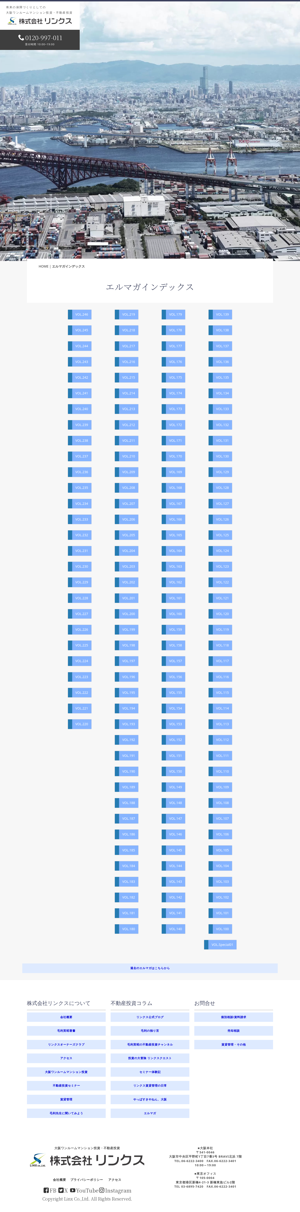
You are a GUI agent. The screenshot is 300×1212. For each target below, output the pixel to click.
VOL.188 (128, 802)
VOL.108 (222, 802)
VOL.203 (128, 566)
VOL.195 (128, 692)
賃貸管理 (66, 1099)
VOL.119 (222, 629)
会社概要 (66, 1017)
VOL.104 (222, 866)
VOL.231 (81, 550)
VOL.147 (175, 818)
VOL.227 (81, 614)
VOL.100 (222, 929)
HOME (44, 266)
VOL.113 (222, 724)
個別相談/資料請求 (233, 1017)
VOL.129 (222, 472)
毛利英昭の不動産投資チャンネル (150, 1044)
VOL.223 (81, 677)
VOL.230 (81, 566)
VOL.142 (175, 897)
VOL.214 (128, 393)
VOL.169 (175, 472)
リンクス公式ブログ (150, 1017)
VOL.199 (128, 629)
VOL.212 (128, 425)
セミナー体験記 (150, 1072)
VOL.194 (128, 708)
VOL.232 (81, 535)
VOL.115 (222, 692)
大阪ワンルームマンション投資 (66, 1072)
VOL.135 (222, 377)
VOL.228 (81, 598)
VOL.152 (175, 739)
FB (50, 1190)
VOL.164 (175, 550)
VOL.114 (222, 708)
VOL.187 (128, 818)
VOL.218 (128, 330)
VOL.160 (175, 614)
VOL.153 (175, 724)
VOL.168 (175, 487)
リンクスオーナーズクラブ (66, 1044)
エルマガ (150, 1113)
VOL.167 (175, 503)
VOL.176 (175, 361)
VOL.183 (128, 881)
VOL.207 (128, 503)
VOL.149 (175, 787)
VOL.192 (128, 739)
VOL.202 (128, 582)
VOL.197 (128, 661)
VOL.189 (128, 787)
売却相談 (234, 1030)
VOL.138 (222, 330)
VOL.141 (175, 913)
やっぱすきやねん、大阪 (150, 1099)
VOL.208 (128, 487)
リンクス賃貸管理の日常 (150, 1085)
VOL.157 (175, 661)
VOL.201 (128, 598)
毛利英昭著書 (66, 1030)
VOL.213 (128, 409)
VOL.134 (222, 393)
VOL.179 (175, 314)
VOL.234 (81, 503)
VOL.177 (175, 346)
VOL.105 (222, 850)
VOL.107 (222, 818)
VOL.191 (128, 755)
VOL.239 (81, 425)
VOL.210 (128, 456)
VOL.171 (175, 440)
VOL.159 (175, 629)
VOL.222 (81, 692)
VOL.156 (175, 677)
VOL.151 (175, 755)
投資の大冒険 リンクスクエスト (150, 1058)
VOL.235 (81, 487)
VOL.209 (128, 472)
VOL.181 (128, 913)
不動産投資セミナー (66, 1085)
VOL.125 (222, 535)
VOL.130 (222, 456)
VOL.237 (81, 456)
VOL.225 (81, 645)
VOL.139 (222, 314)
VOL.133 (222, 409)
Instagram (115, 1190)
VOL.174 (175, 393)
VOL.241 (81, 393)
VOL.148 (175, 802)
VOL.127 (222, 503)
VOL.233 (81, 519)
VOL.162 (175, 582)
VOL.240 (81, 409)
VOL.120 (222, 614)
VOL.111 (222, 755)
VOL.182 (128, 897)
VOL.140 (175, 929)
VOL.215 (128, 377)
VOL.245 (81, 330)
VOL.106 (222, 834)
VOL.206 (128, 519)
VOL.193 (128, 724)
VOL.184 (128, 866)
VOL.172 (175, 425)
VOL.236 (81, 472)
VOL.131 (222, 440)
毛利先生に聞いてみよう (66, 1113)
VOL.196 (128, 677)
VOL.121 (222, 598)
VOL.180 (128, 929)
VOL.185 (128, 850)
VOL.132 (222, 425)
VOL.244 (81, 346)
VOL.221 (81, 708)
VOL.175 (175, 377)
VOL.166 (175, 519)
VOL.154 (175, 708)
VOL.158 (175, 645)
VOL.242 (81, 377)
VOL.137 (222, 346)
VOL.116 (222, 677)
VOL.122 (222, 582)
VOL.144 (175, 866)
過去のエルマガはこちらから (150, 968)
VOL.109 (222, 787)
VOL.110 (222, 771)
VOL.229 (81, 582)
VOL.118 (222, 645)
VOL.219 (128, 314)
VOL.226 (81, 629)
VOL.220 (81, 724)
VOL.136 (222, 361)
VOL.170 (175, 456)
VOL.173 (175, 409)
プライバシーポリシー (86, 1180)
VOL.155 (175, 692)
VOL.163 (175, 566)
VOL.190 (128, 771)
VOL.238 (81, 440)
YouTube (84, 1190)
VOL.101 (222, 913)
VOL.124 (222, 550)
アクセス (66, 1058)
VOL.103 (222, 881)
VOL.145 (175, 850)
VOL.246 (81, 314)
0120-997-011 (40, 37)
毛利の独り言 (150, 1030)
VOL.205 (128, 535)
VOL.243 (81, 361)
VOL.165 (175, 535)
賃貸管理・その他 (233, 1044)
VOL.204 (128, 550)
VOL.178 (175, 330)
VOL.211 (128, 440)
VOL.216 (128, 361)
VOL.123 (222, 566)
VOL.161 (175, 598)
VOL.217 (128, 346)
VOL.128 (222, 487)
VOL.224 (81, 661)
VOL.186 (128, 834)
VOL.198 (128, 645)
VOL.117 (222, 661)
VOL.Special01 (222, 944)
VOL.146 (175, 834)
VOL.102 (222, 897)
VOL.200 (128, 614)
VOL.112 (222, 739)
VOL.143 (175, 881)
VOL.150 (175, 771)
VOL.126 (222, 519)
